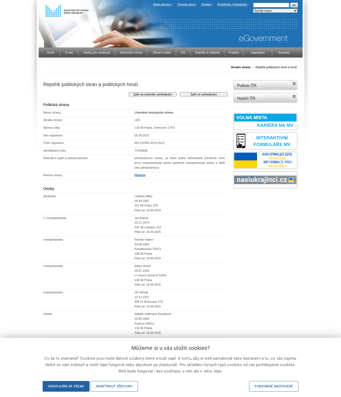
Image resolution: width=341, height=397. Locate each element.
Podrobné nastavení (274, 386)
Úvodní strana (240, 67)
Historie (140, 175)
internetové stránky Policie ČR (265, 85)
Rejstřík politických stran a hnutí (276, 67)
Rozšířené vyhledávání (232, 4)
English (206, 4)
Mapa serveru (162, 4)
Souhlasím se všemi (66, 386)
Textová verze (186, 4)
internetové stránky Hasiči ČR (265, 98)
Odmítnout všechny (114, 386)
